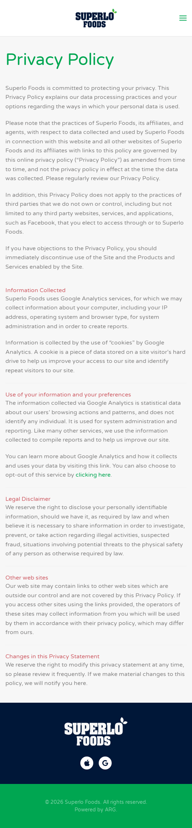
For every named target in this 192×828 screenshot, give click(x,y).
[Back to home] (96, 18)
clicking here (93, 474)
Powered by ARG (95, 810)
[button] (183, 18)
